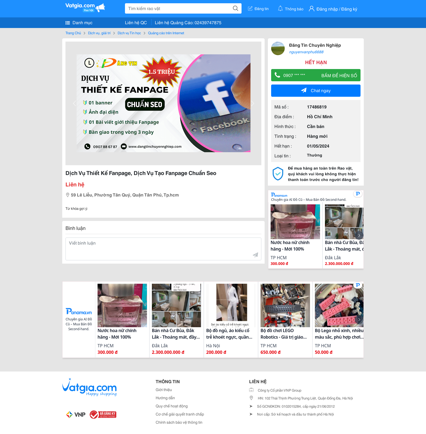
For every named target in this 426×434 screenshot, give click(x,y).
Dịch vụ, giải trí (99, 32)
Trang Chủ (73, 32)
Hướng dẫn (165, 397)
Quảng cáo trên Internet (166, 32)
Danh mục (78, 22)
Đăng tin (258, 8)
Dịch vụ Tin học (129, 32)
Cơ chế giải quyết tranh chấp (180, 414)
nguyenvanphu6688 (306, 51)
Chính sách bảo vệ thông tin (179, 422)
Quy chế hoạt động (172, 405)
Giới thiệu (164, 389)
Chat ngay (316, 90)
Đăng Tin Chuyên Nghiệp (315, 45)
